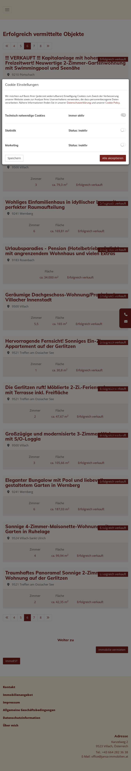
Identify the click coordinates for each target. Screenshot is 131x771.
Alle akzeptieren (112, 158)
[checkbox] (123, 115)
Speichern (14, 158)
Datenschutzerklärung (79, 102)
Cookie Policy (112, 102)
